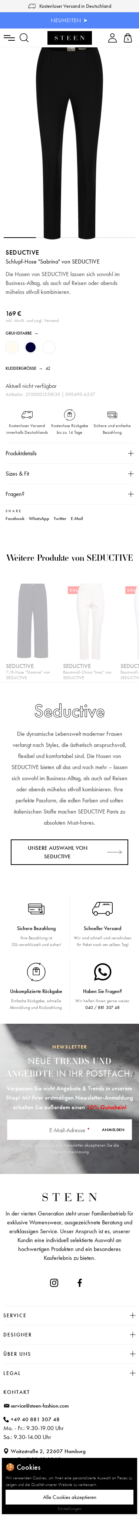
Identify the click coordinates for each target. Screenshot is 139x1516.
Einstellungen (70, 1509)
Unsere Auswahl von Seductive (57, 852)
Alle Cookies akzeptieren (69, 1497)
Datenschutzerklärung (69, 1152)
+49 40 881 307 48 (35, 1419)
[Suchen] (24, 38)
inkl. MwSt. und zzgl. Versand (32, 320)
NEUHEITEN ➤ (69, 20)
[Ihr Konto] (112, 38)
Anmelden (113, 1129)
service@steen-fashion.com (40, 1405)
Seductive (22, 252)
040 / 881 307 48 (102, 1007)
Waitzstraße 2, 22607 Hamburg (48, 1451)
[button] (20, 237)
